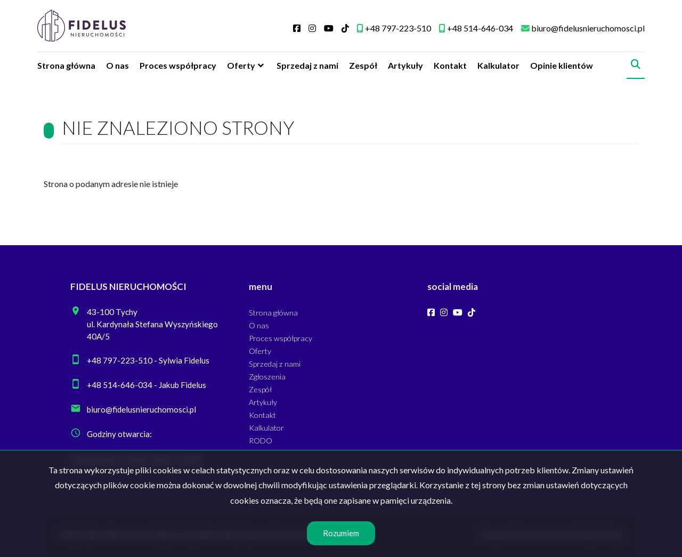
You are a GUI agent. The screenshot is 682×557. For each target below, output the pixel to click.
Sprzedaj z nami (307, 65)
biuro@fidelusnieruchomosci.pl (141, 409)
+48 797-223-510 (119, 360)
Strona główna (66, 65)
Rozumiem (341, 533)
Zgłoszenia (267, 376)
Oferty (241, 65)
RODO (260, 440)
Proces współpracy (178, 65)
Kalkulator (498, 65)
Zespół (363, 65)
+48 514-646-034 (119, 385)
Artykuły (405, 65)
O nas (117, 65)
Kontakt (450, 65)
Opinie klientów (561, 65)
